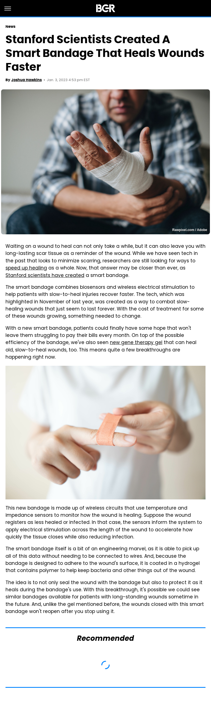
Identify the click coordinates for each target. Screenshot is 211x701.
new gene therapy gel (136, 343)
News (10, 26)
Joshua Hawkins (26, 80)
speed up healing (26, 268)
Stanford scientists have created (44, 276)
